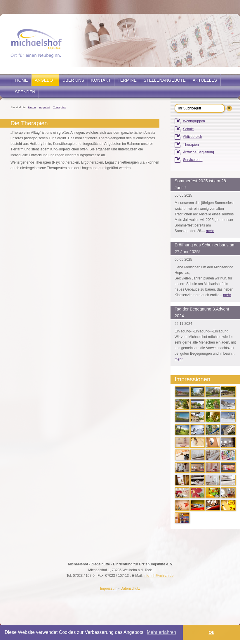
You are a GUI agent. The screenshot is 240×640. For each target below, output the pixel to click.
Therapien (59, 107)
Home (21, 80)
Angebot (45, 80)
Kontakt (101, 80)
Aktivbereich (192, 137)
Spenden (25, 92)
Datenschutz (130, 588)
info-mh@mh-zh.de (158, 576)
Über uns (73, 80)
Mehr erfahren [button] (161, 632)
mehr (210, 231)
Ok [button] (211, 632)
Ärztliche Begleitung (198, 152)
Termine (127, 80)
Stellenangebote (165, 80)
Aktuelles (205, 80)
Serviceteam (193, 160)
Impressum (108, 588)
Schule (188, 129)
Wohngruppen (194, 121)
